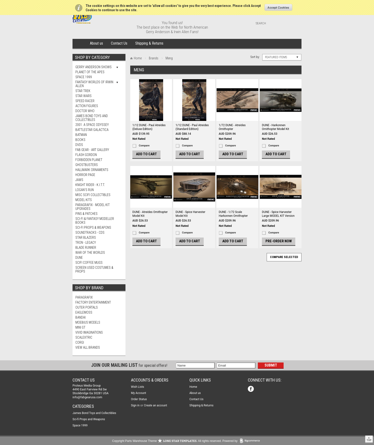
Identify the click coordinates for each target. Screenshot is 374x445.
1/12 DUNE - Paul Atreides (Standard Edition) (192, 127)
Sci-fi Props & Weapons (93, 227)
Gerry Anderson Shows (93, 67)
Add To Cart (146, 154)
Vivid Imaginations (89, 332)
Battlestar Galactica (92, 130)
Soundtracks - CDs (89, 232)
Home (80, 43)
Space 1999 (83, 77)
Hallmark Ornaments (91, 170)
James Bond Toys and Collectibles (91, 118)
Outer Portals (86, 307)
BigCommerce (251, 441)
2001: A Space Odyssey (92, 125)
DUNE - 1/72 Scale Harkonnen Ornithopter (233, 213)
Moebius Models (87, 322)
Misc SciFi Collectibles (92, 195)
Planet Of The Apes (89, 72)
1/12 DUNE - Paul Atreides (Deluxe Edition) (149, 127)
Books (80, 140)
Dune (79, 257)
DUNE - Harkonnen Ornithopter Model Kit (275, 127)
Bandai (80, 317)
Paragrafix (84, 297)
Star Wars (83, 96)
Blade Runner (85, 247)
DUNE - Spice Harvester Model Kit (190, 213)
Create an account (155, 405)
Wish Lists (137, 386)
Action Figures (86, 106)
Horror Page (85, 175)
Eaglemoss (83, 312)
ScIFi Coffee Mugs (89, 262)
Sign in (135, 405)
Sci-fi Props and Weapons (89, 419)
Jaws (79, 180)
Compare (144, 145)
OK (278, 7)
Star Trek (82, 91)
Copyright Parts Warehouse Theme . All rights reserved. (167, 441)
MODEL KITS (83, 200)
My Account (138, 393)
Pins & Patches (86, 214)
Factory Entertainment (93, 302)
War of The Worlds (90, 252)
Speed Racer (84, 101)
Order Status (139, 399)
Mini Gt (80, 327)
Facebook (251, 389)
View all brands (87, 347)
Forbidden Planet (88, 160)
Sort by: (255, 57)
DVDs (79, 145)
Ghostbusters (86, 165)
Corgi (79, 342)
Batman (81, 135)
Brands (153, 58)
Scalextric (83, 337)
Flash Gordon (86, 155)
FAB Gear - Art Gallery (92, 150)
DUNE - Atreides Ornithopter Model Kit (150, 213)
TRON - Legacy (85, 242)
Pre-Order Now (278, 241)
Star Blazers (85, 237)
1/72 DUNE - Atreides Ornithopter (232, 127)
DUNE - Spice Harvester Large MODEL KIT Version (278, 213)
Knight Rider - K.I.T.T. (90, 185)
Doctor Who (84, 111)
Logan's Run (84, 190)
